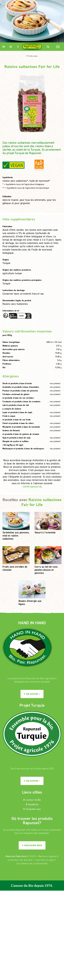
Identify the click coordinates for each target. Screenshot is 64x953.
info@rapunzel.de (32, 486)
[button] (3, 21)
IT (18, 46)
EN (3, 46)
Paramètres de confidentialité (32, 863)
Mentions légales (47, 856)
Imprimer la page (44, 859)
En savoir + (32, 693)
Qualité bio (32, 804)
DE (11, 46)
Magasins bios (32, 845)
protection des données (20, 859)
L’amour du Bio (32, 799)
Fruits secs (32, 56)
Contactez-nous (32, 809)
